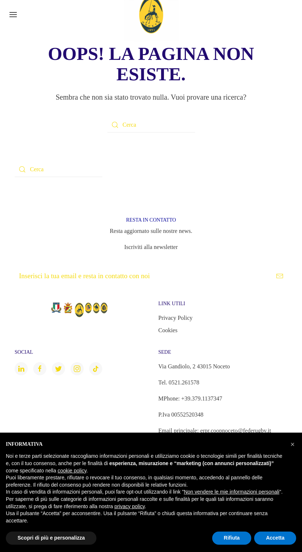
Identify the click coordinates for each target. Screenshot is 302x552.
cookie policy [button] (72, 471)
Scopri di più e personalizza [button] (51, 538)
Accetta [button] (275, 538)
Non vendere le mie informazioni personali (231, 492)
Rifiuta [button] (232, 538)
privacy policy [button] (129, 506)
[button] (292, 444)
